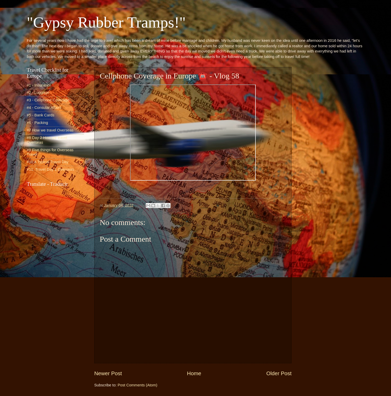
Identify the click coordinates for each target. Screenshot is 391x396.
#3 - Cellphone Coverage (48, 100)
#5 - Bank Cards (40, 115)
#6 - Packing (37, 123)
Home (194, 373)
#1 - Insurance (39, 85)
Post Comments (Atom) (137, 385)
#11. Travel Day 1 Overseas (50, 169)
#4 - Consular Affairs (44, 107)
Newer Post (108, 373)
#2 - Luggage (38, 92)
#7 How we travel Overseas (50, 130)
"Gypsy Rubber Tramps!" (106, 22)
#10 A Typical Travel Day (48, 162)
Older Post (279, 373)
